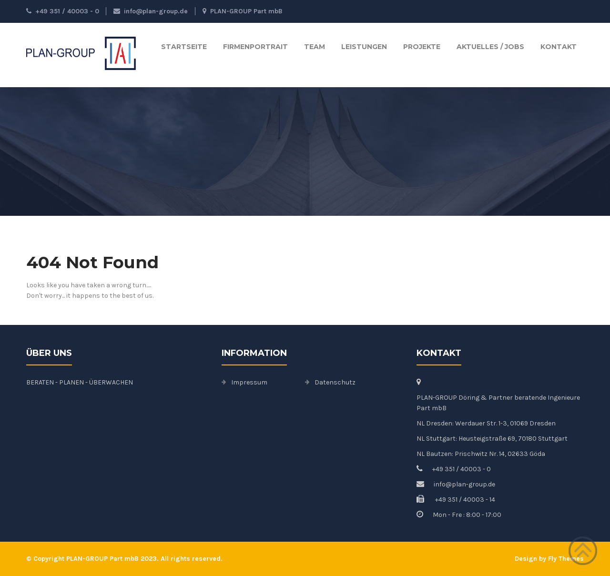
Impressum (249, 382)
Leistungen (364, 46)
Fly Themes (566, 559)
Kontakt (558, 46)
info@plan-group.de (150, 11)
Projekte (421, 46)
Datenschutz (335, 382)
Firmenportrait (255, 46)
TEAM (314, 46)
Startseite (184, 46)
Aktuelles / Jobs (490, 46)
